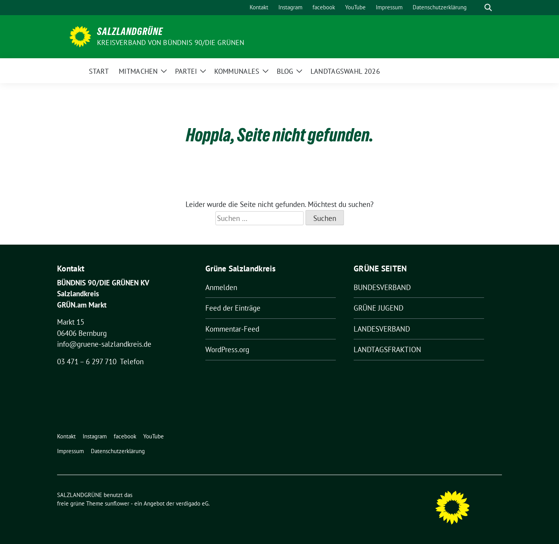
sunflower (117, 503)
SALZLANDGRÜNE (130, 31)
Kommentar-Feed (232, 329)
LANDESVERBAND (382, 329)
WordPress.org (227, 349)
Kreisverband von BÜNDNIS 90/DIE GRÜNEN (171, 42)
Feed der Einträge (232, 308)
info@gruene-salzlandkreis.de (104, 344)
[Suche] (477, 7)
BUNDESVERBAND (382, 287)
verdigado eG (192, 503)
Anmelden (221, 287)
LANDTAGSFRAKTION (387, 349)
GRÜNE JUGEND (378, 308)
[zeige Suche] (488, 7)
